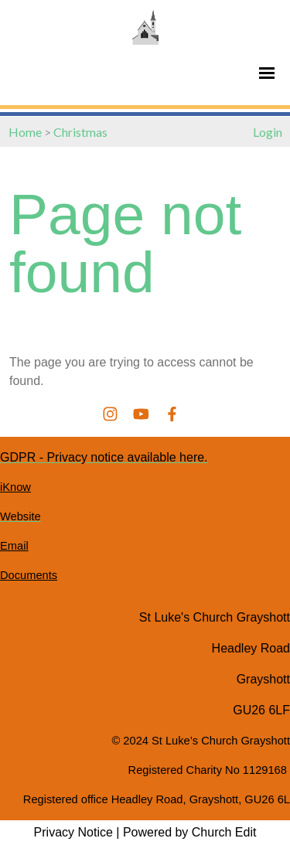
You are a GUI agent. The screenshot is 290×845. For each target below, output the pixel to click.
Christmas (80, 131)
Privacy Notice (73, 832)
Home (25, 131)
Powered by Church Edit (190, 832)
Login (267, 131)
